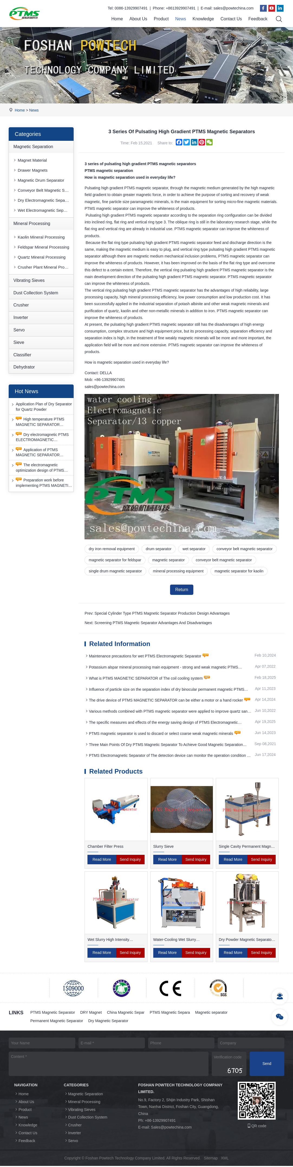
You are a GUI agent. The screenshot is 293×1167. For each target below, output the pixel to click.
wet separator (194, 549)
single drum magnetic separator (115, 571)
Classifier (22, 355)
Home (117, 19)
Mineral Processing (31, 223)
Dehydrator (24, 367)
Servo (19, 330)
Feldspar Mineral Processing (41, 247)
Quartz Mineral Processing (39, 257)
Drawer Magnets (30, 170)
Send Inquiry (130, 860)
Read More (101, 860)
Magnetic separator (212, 1013)
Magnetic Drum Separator (38, 180)
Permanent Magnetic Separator (56, 1022)
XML (225, 1159)
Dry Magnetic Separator (109, 1022)
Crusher (21, 305)
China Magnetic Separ (126, 1013)
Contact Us (231, 19)
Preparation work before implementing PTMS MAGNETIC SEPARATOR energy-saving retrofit (41, 483)
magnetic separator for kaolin (239, 571)
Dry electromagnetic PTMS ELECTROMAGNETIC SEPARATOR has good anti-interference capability (40, 437)
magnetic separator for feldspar (115, 560)
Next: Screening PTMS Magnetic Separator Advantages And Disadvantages (148, 623)
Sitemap (211, 1159)
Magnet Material (30, 160)
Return (181, 590)
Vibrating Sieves (28, 280)
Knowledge (203, 19)
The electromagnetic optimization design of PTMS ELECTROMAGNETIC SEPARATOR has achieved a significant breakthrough (38, 467)
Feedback (257, 19)
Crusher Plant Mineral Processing (43, 267)
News (180, 19)
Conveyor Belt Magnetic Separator (43, 190)
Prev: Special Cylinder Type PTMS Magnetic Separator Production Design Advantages (157, 614)
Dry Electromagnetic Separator (43, 200)
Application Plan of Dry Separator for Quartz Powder (41, 407)
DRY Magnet (91, 1013)
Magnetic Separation (33, 147)
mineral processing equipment (179, 571)
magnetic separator (169, 560)
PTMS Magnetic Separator (52, 1013)
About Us (138, 19)
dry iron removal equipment (112, 549)
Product (161, 19)
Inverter (20, 317)
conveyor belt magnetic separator (246, 549)
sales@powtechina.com (233, 8)
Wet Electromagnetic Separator (43, 210)
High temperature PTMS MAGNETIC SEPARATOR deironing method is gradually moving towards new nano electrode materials (38, 422)
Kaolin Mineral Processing (38, 237)
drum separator (159, 549)
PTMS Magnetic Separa (171, 1013)
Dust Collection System (35, 293)
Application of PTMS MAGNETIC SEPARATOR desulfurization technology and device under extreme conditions (40, 452)
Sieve (18, 342)
